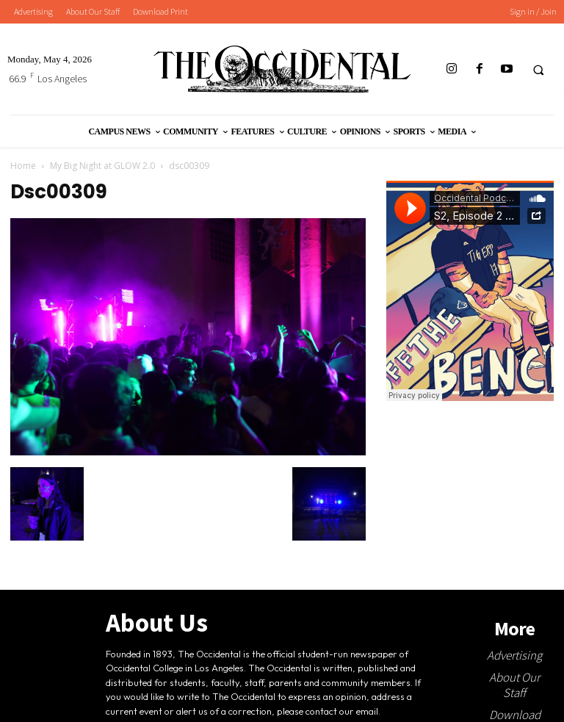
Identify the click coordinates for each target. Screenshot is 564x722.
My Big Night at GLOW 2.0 (102, 165)
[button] (538, 69)
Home (23, 165)
